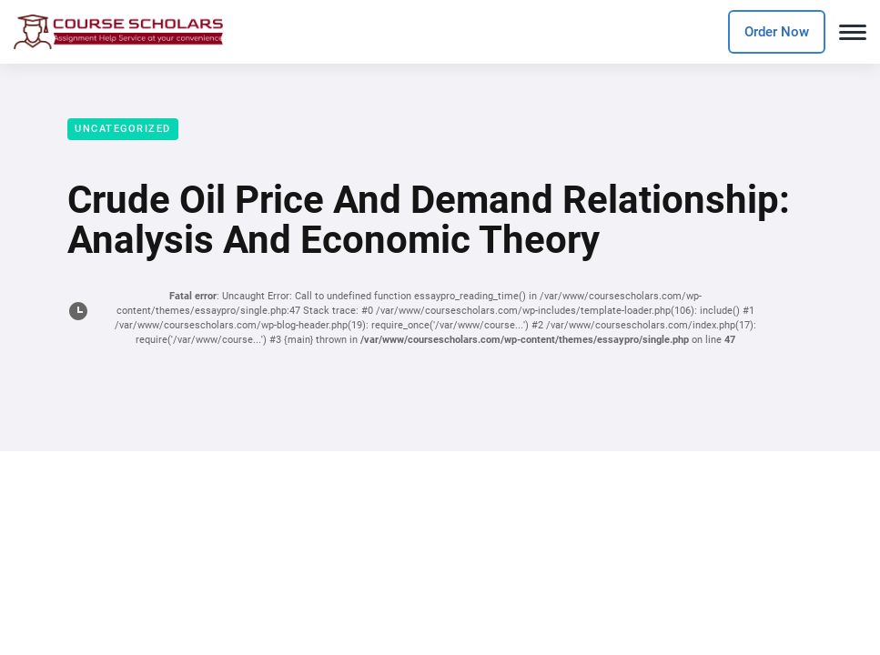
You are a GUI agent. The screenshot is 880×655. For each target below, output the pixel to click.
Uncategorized (123, 129)
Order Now (776, 32)
